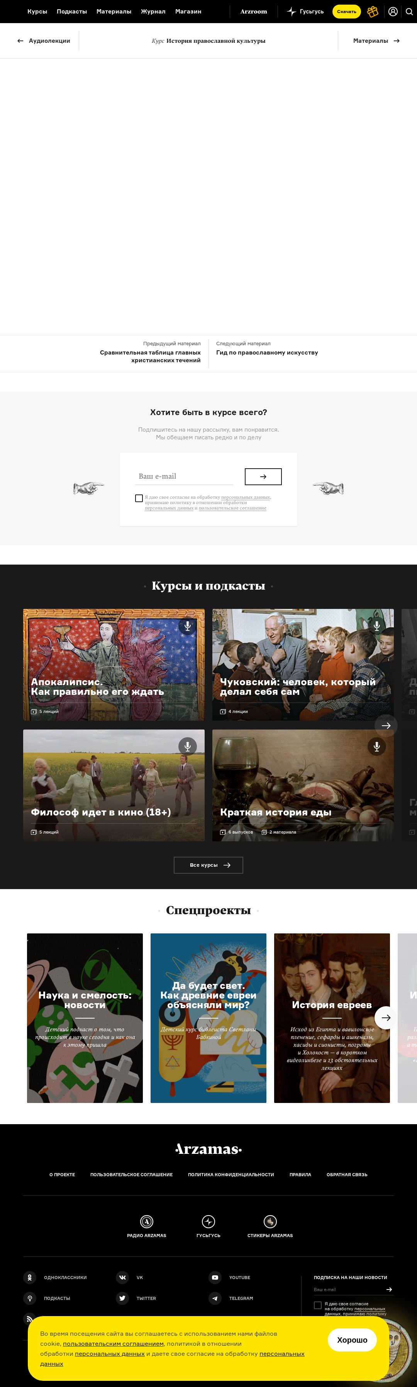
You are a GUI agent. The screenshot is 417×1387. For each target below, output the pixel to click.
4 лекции (238, 711)
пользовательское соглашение (232, 508)
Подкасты (72, 11)
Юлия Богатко (158, 157)
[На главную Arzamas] (8, 11)
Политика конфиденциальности (231, 1174)
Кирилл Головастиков (219, 157)
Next (386, 725)
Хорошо (352, 1340)
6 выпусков (241, 832)
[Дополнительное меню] (216, 11)
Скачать (346, 11)
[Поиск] (409, 11)
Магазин (188, 11)
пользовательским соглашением (113, 1343)
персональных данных (110, 1353)
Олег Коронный (282, 157)
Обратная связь (347, 1174)
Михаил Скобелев (244, 167)
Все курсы (204, 865)
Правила (300, 1174)
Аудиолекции (49, 40)
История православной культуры (209, 40)
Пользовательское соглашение (131, 1174)
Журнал (153, 11)
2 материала (283, 832)
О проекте (62, 1174)
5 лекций (49, 711)
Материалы (370, 40)
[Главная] (208, 1148)
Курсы (37, 11)
